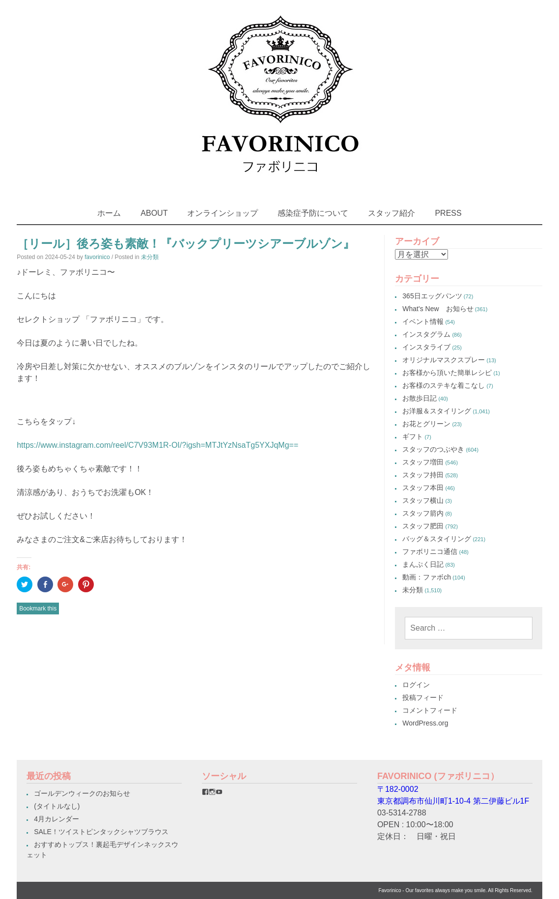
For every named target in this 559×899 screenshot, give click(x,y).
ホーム (109, 213)
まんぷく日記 (423, 564)
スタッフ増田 (423, 462)
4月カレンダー (56, 819)
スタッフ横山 (423, 500)
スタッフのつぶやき (433, 449)
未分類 (150, 257)
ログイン (416, 685)
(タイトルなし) (57, 806)
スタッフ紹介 (391, 213)
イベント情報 (423, 321)
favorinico (97, 257)
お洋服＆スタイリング (436, 411)
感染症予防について (313, 213)
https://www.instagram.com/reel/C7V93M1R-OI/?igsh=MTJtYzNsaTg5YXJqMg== (157, 445)
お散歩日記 (419, 398)
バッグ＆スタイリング (436, 539)
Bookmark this (37, 608)
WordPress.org (425, 723)
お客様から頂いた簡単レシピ (447, 373)
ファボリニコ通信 (429, 551)
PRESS (448, 213)
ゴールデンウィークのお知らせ (82, 793)
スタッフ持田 (423, 475)
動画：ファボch (426, 577)
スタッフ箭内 (423, 513)
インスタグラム (426, 334)
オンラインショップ (222, 213)
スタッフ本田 (423, 488)
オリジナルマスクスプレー (443, 360)
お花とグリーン (426, 424)
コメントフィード (429, 710)
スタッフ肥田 (423, 526)
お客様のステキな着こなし (443, 385)
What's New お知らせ (437, 309)
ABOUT (154, 213)
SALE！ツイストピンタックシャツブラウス (101, 832)
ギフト (412, 436)
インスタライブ (426, 347)
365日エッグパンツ (432, 296)
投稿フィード (423, 697)
